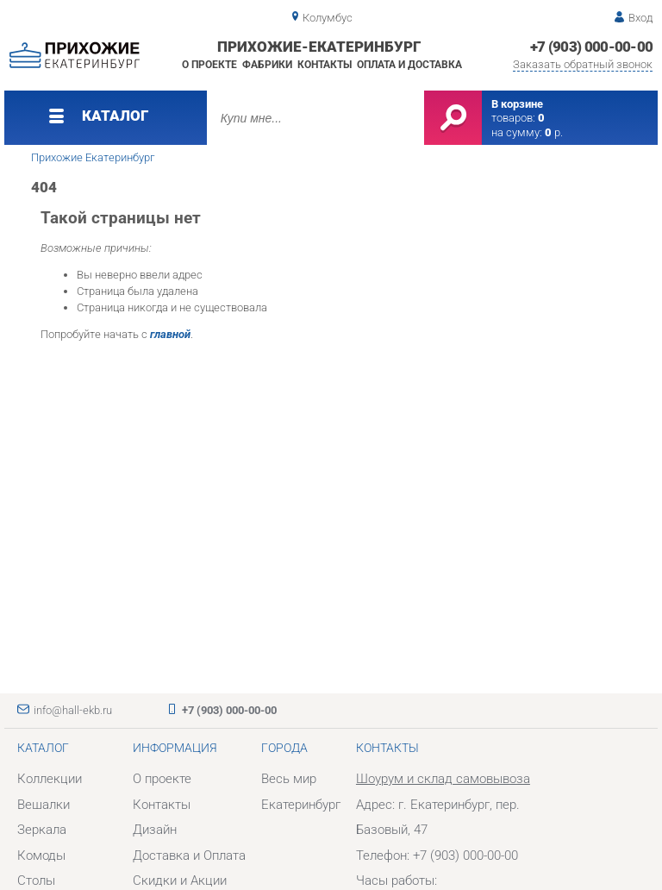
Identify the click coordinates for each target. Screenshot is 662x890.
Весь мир (288, 779)
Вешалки (43, 804)
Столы (36, 880)
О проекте (209, 65)
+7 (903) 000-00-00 (591, 46)
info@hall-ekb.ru (73, 710)
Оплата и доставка (409, 65)
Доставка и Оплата (189, 855)
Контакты (324, 65)
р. (554, 132)
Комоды (41, 855)
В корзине (517, 103)
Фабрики (267, 65)
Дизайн (155, 829)
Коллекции (49, 779)
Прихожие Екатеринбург (92, 157)
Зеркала (41, 829)
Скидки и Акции (180, 880)
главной (170, 334)
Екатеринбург (300, 804)
